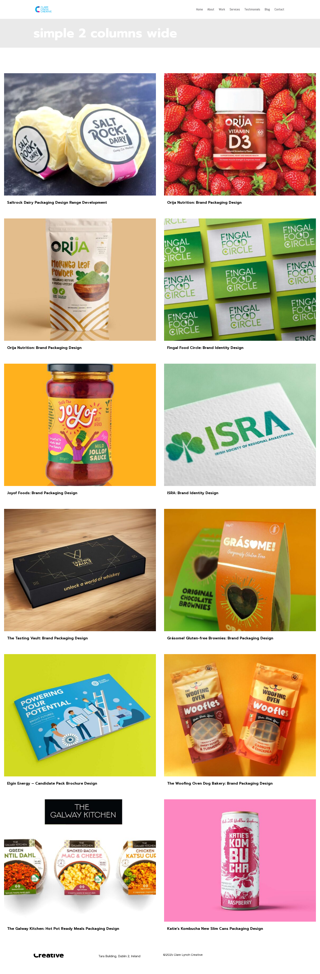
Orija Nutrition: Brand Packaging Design (204, 202)
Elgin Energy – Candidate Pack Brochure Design (52, 783)
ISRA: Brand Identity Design (192, 493)
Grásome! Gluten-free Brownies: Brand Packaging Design (220, 638)
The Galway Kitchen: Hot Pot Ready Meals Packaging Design (63, 928)
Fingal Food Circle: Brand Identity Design (205, 348)
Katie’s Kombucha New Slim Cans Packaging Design (215, 928)
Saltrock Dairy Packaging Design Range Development (57, 202)
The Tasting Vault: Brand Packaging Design (47, 638)
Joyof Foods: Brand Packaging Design (42, 493)
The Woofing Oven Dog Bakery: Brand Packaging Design (220, 783)
